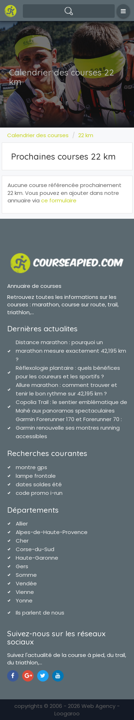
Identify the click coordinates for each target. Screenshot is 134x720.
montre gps (31, 467)
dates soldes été (39, 484)
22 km (85, 135)
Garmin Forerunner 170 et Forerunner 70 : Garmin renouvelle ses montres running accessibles (69, 427)
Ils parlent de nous (40, 612)
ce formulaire (58, 200)
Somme (26, 575)
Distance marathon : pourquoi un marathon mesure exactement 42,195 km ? (71, 350)
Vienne (25, 592)
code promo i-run (39, 493)
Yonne (24, 600)
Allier (22, 523)
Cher (22, 540)
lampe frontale (36, 476)
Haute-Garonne (37, 557)
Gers (22, 566)
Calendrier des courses (38, 135)
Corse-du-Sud (35, 549)
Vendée (26, 583)
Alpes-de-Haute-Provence (52, 532)
